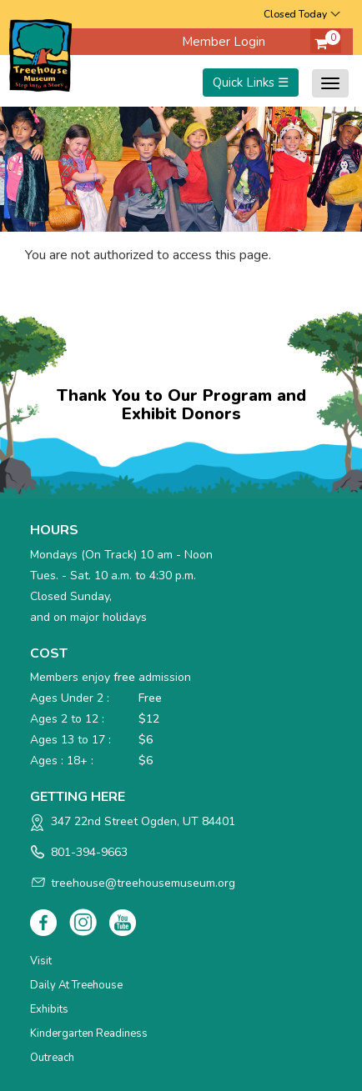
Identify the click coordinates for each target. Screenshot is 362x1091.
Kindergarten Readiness (89, 1033)
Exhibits (49, 1009)
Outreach (52, 1057)
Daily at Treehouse (76, 985)
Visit (41, 960)
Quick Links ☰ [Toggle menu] (251, 82)
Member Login (223, 41)
